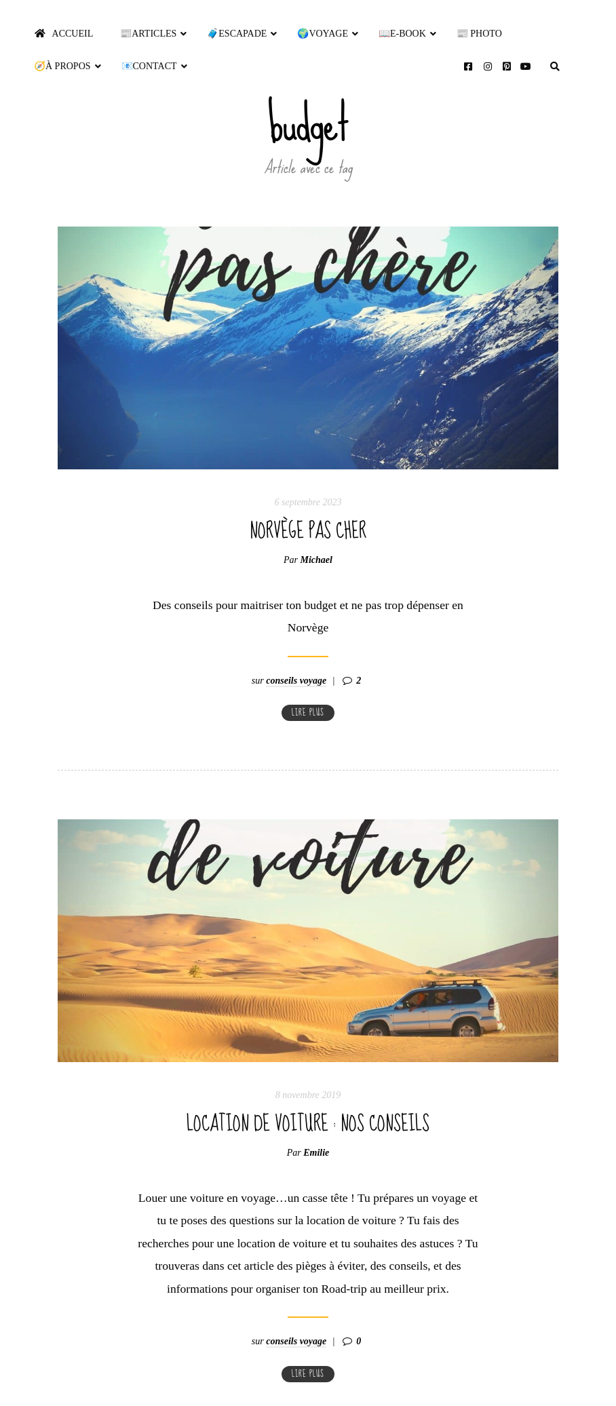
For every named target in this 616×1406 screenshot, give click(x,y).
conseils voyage (296, 657)
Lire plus (308, 689)
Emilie (316, 1130)
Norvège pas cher (308, 531)
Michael (316, 560)
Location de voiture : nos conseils (308, 1100)
